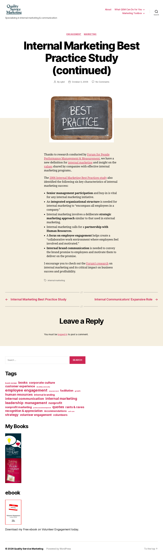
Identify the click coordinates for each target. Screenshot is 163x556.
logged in (62, 334)
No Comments (102, 82)
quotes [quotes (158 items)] (58, 407)
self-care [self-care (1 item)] (71, 411)
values (48, 166)
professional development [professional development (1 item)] (42, 408)
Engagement (73, 34)
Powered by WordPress (58, 548)
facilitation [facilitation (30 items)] (66, 390)
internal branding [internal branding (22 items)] (44, 394)
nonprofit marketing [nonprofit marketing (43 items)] (18, 407)
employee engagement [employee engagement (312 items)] (26, 390)
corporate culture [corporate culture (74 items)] (42, 382)
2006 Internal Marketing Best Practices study (78, 178)
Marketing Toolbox (132, 13)
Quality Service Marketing (28, 548)
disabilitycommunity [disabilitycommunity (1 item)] (43, 387)
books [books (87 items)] (23, 382)
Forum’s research (97, 263)
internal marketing (80, 162)
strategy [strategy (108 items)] (11, 415)
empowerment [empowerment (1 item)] (54, 391)
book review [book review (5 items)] (11, 383)
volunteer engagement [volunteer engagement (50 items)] (36, 415)
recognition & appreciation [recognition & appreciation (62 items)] (24, 411)
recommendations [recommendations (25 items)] (55, 411)
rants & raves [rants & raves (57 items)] (74, 407)
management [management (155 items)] (36, 403)
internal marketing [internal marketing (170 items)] (61, 398)
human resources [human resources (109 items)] (19, 394)
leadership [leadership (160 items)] (14, 403)
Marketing (90, 34)
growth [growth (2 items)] (77, 391)
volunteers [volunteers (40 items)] (60, 415)
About (108, 9)
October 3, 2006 (80, 82)
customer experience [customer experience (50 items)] (20, 386)
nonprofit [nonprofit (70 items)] (55, 403)
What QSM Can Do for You (128, 9)
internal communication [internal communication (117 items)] (24, 399)
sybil (62, 82)
